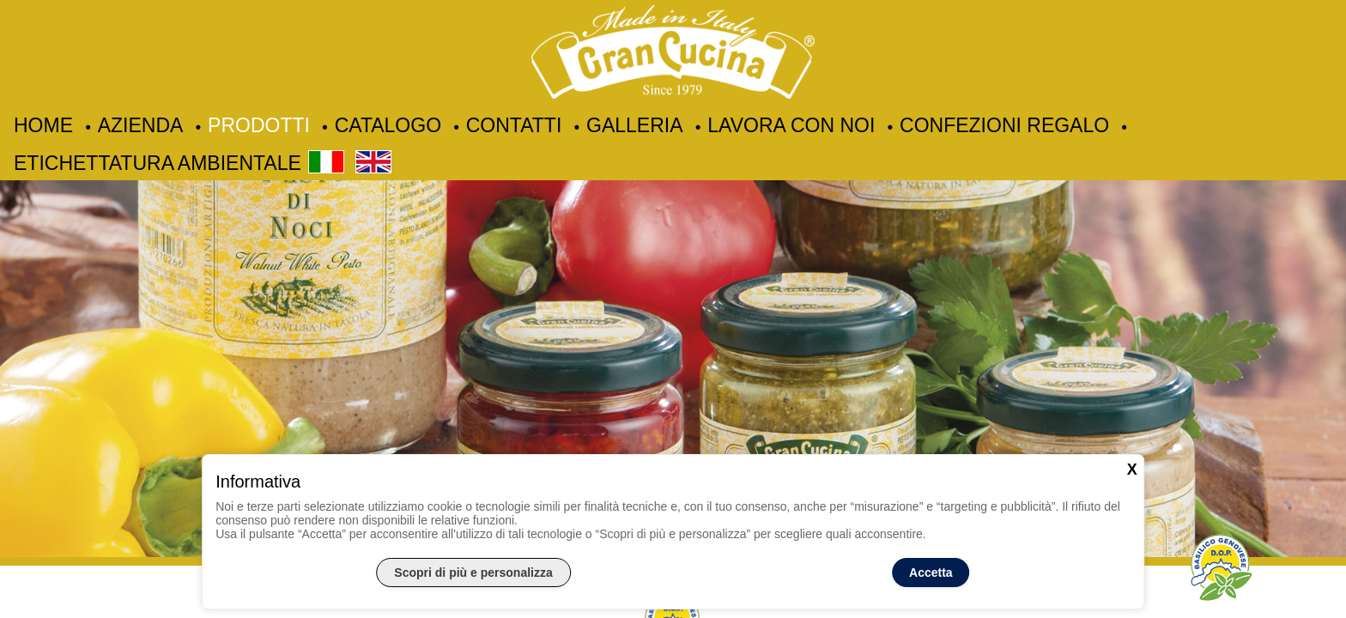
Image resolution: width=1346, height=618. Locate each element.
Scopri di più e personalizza (473, 572)
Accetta (931, 572)
